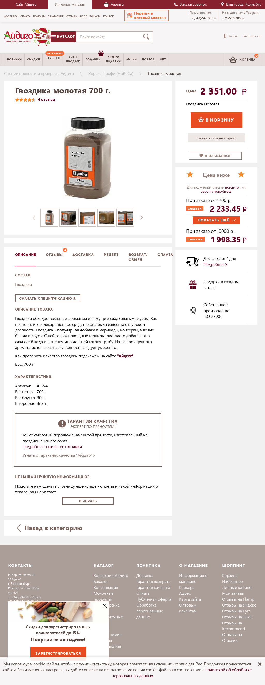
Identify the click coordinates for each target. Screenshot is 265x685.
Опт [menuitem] (163, 59)
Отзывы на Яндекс (239, 605)
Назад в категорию (49, 527)
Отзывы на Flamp (238, 599)
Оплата (165, 254)
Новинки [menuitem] (14, 59)
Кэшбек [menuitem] (108, 16)
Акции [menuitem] (131, 59)
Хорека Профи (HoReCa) (110, 73)
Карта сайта (190, 599)
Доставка (144, 575)
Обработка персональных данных (149, 610)
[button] (146, 15)
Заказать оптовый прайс (216, 137)
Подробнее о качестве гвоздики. (53, 446)
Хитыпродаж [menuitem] (73, 59)
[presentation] (33, 217)
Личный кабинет (237, 587)
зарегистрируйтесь (216, 191)
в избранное (215, 156)
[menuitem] (53, 59)
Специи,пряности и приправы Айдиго (39, 73)
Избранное (232, 581)
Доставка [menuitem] (11, 16)
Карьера (186, 587)
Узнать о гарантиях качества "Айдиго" (58, 455)
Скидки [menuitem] (33, 59)
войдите (232, 187)
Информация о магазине (193, 578)
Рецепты (114, 4)
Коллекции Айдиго (111, 575)
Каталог (63, 36)
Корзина (230, 575)
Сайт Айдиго (26, 4)
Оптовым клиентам (188, 608)
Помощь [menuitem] (39, 16)
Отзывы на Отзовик (232, 637)
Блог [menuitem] (83, 16)
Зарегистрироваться (58, 653)
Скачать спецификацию (47, 298)
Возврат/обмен (138, 257)
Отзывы (54, 254)
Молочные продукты (103, 596)
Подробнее (215, 264)
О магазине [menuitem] (56, 16)
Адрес (185, 593)
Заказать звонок (190, 4)
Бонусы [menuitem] (94, 16)
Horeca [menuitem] (148, 59)
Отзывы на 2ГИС (237, 616)
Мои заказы (233, 593)
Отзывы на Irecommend (233, 625)
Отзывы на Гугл (236, 611)
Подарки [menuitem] (94, 57)
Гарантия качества (153, 587)
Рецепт (111, 254)
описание (25, 254)
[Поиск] (147, 36)
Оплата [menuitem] (25, 16)
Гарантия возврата (153, 581)
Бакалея (101, 581)
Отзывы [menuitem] (71, 16)
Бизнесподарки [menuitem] (113, 59)
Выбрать (88, 501)
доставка (83, 254)
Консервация (106, 587)
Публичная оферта (153, 599)
